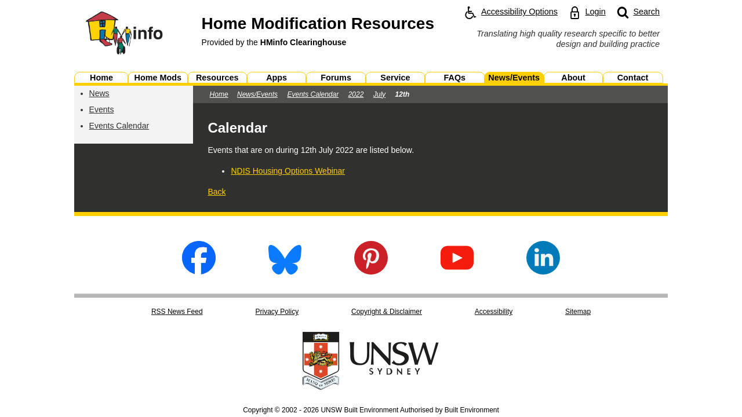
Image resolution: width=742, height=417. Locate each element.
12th (402, 94)
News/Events (257, 94)
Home (219, 94)
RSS (177, 312)
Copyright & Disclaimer (386, 312)
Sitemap (578, 312)
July (379, 94)
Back (216, 191)
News (99, 93)
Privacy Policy (277, 312)
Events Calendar (119, 125)
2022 (356, 94)
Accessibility (493, 312)
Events (101, 109)
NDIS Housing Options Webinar (288, 170)
